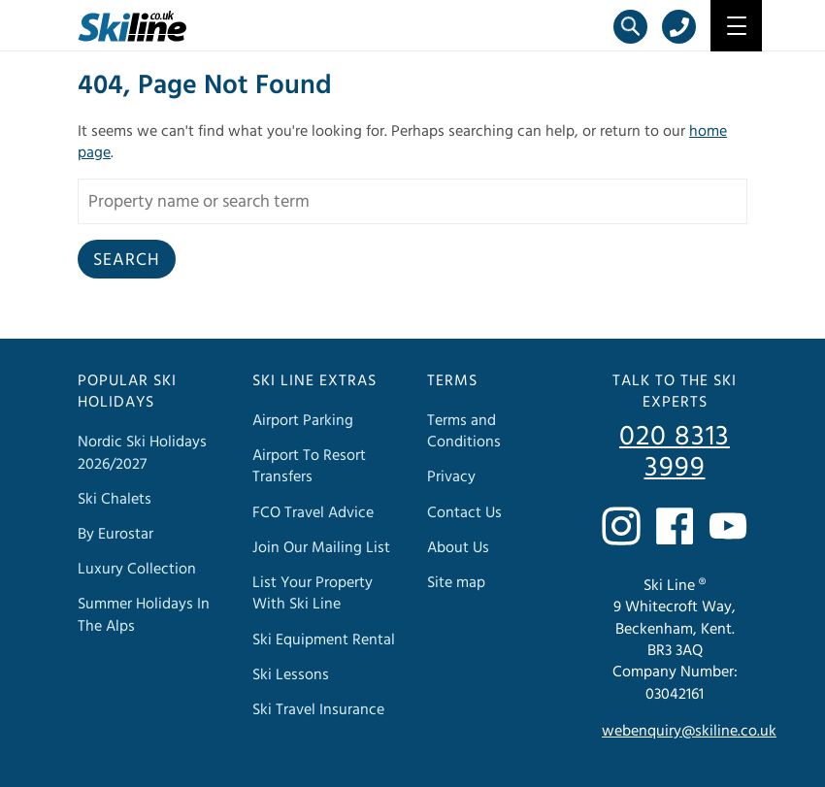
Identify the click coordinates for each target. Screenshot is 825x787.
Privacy (451, 476)
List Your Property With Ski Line (312, 593)
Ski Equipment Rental (323, 639)
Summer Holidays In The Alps (144, 614)
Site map (456, 582)
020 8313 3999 (674, 452)
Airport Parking (302, 420)
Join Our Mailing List (321, 547)
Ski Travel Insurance (318, 709)
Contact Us (464, 512)
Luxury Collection (137, 568)
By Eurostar (115, 533)
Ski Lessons (290, 674)
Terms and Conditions (464, 431)
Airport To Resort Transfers (309, 465)
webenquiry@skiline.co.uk (689, 730)
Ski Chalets (114, 498)
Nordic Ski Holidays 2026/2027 (142, 452)
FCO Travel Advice (313, 512)
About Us (458, 547)
